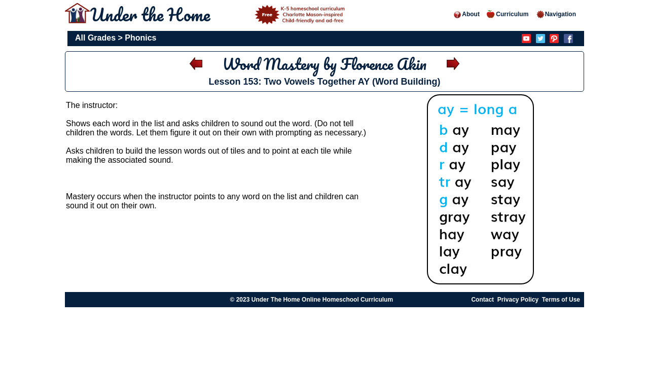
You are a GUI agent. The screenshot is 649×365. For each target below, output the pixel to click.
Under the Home (219, 14)
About (466, 14)
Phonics (140, 37)
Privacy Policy (517, 299)
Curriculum (507, 14)
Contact (482, 299)
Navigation (556, 14)
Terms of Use (561, 299)
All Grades (95, 37)
